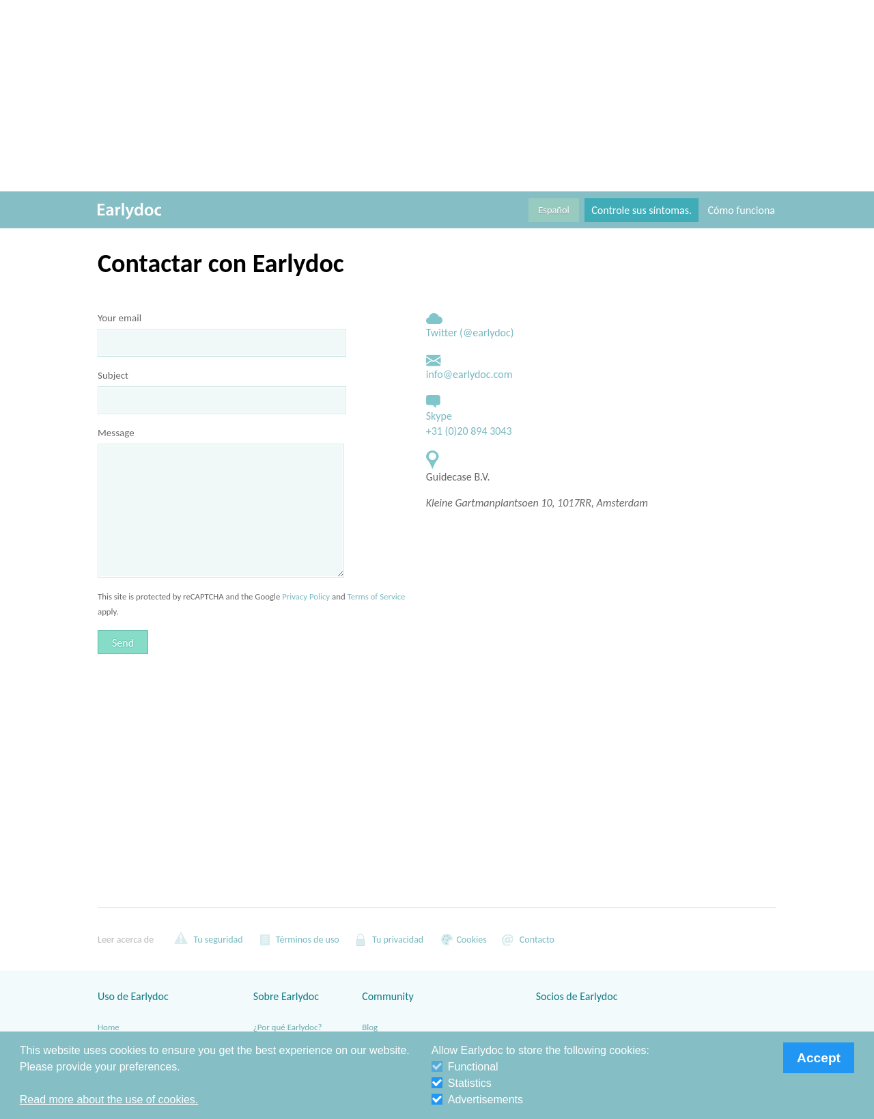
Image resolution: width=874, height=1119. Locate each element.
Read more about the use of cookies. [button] (109, 1099)
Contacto (527, 939)
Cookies (461, 939)
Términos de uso (298, 939)
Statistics (462, 1083)
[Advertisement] (437, 95)
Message (116, 433)
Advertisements (477, 1099)
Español (553, 210)
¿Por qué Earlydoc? (287, 1027)
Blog (370, 1027)
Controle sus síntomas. (641, 210)
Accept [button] (819, 1058)
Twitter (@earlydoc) (470, 332)
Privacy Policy (306, 596)
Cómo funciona (741, 210)
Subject (113, 375)
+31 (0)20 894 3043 (469, 430)
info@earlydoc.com (469, 374)
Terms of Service (377, 596)
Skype (439, 415)
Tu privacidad (388, 939)
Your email (119, 318)
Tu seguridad (208, 939)
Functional (465, 1067)
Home (108, 1027)
